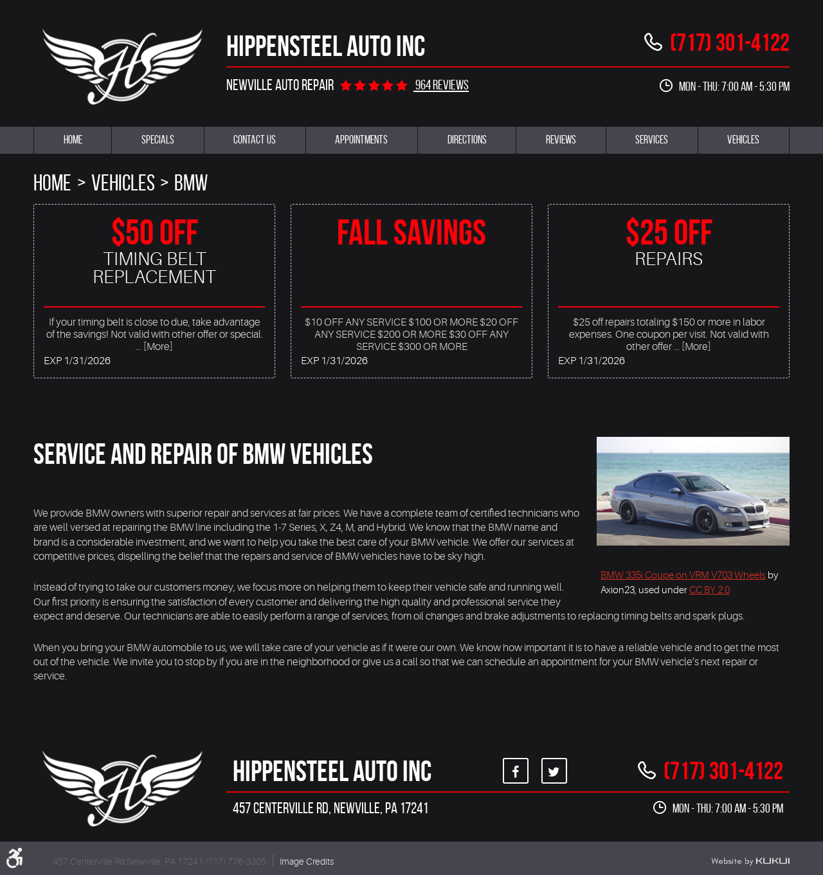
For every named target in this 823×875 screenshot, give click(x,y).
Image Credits (307, 861)
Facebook (516, 771)
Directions (467, 139)
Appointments (361, 139)
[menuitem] (72, 140)
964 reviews (441, 84)
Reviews (561, 139)
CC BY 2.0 (709, 590)
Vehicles (743, 139)
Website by (750, 861)
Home (73, 139)
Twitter (554, 771)
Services (651, 139)
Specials (157, 139)
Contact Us (254, 139)
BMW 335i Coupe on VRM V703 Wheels (683, 575)
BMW (191, 182)
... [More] (154, 347)
